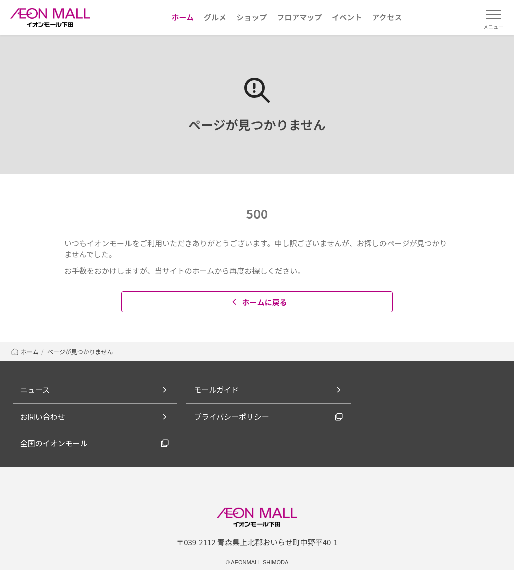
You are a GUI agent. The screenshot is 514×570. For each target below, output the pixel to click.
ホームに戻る (258, 302)
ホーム (24, 351)
